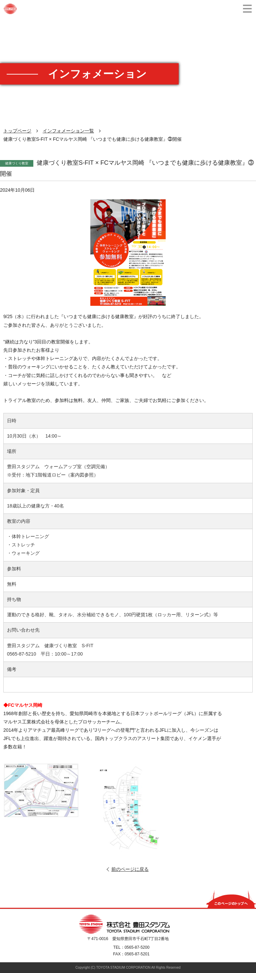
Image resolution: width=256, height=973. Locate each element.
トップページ (17, 130)
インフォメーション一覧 (68, 130)
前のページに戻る (130, 869)
